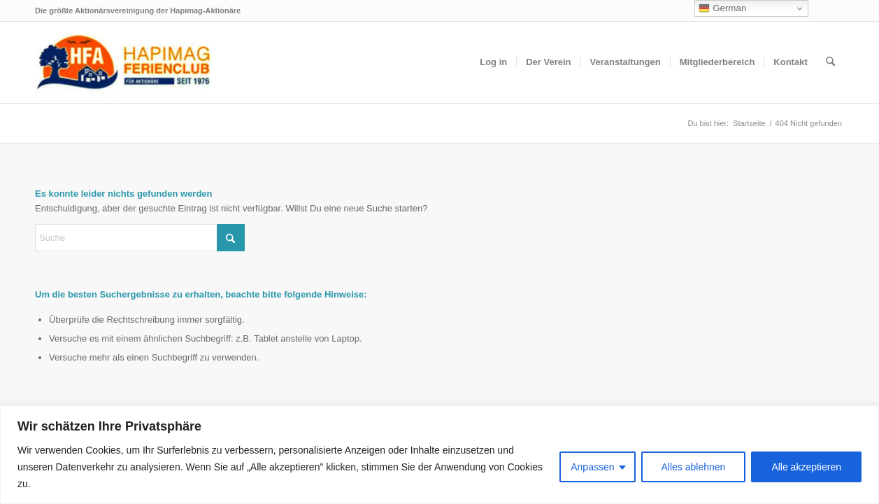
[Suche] (830, 62)
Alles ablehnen (694, 466)
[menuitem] (493, 62)
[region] (439, 454)
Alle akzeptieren (806, 466)
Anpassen (592, 466)
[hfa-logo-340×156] (123, 62)
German (722, 8)
